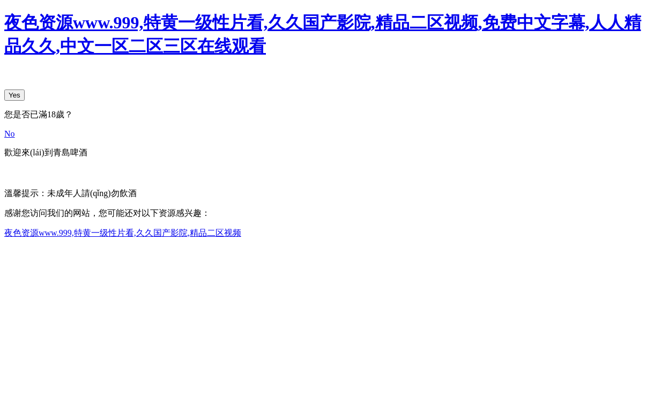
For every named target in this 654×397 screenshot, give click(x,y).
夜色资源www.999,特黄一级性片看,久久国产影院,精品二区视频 (122, 232)
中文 (12, 172)
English (40, 172)
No (9, 133)
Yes (14, 95)
